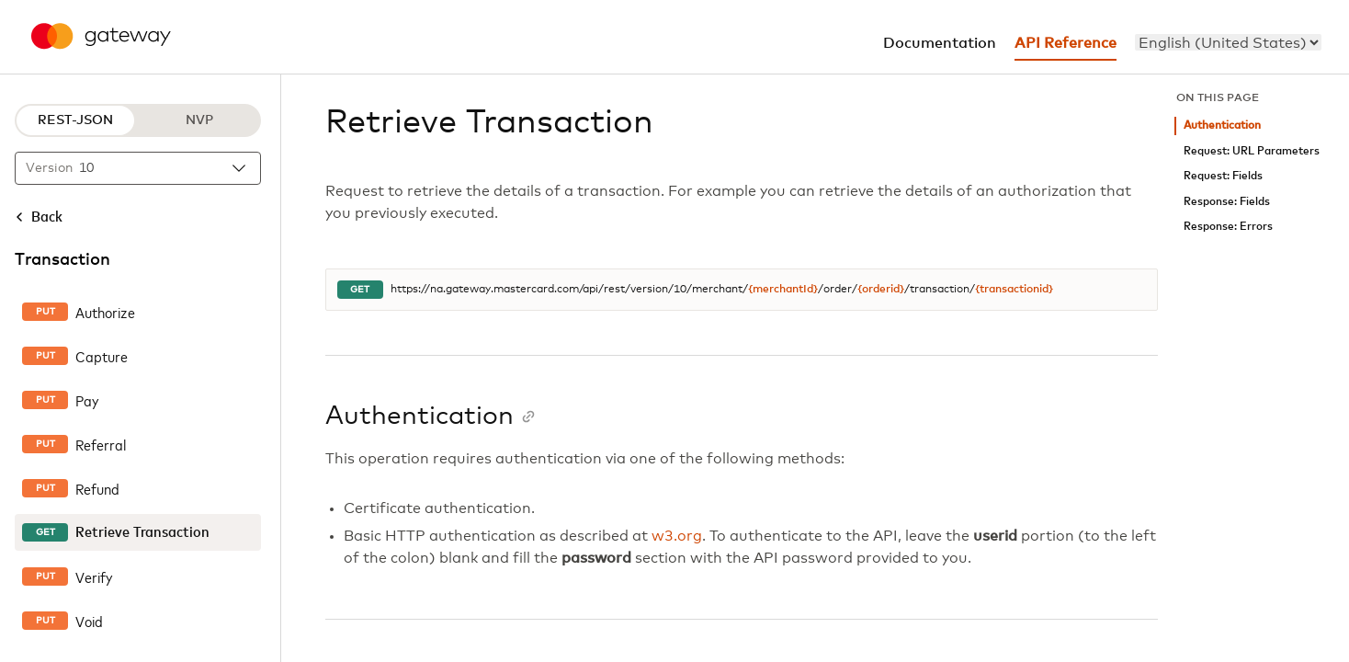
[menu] (1228, 42)
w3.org (677, 536)
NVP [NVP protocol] (199, 120)
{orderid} (880, 289)
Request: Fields (1223, 176)
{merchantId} (783, 289)
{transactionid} (1014, 289)
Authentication (1222, 125)
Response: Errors (1228, 227)
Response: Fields (1227, 202)
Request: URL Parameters (1252, 151)
